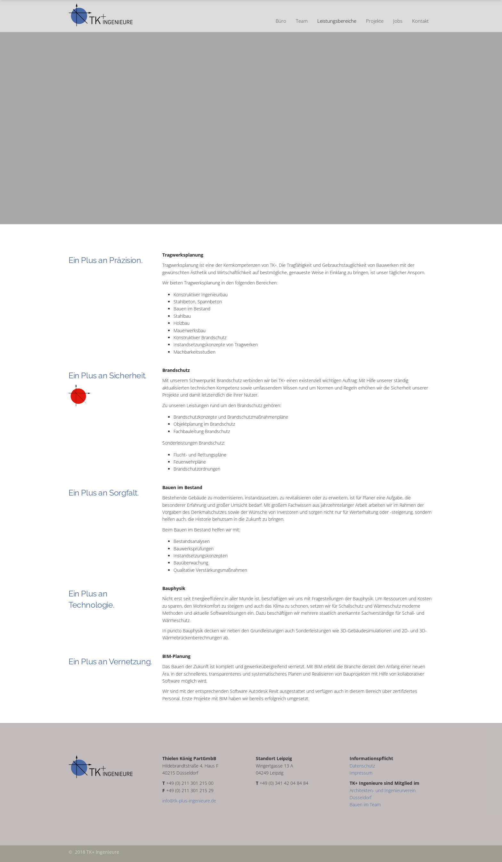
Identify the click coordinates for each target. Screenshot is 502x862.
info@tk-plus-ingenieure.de (189, 801)
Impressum (361, 773)
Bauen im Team (365, 804)
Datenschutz (362, 766)
